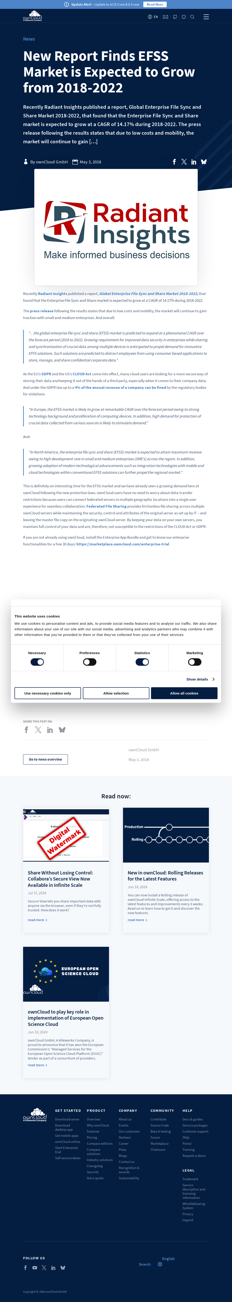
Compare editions (99, 1143)
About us (125, 1119)
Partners (125, 1137)
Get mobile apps (66, 1135)
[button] (168, 1259)
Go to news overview (45, 759)
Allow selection (116, 693)
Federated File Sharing (106, 506)
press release (41, 310)
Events (123, 1125)
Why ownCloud (98, 1125)
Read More (155, 4)
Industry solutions (100, 1160)
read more (36, 920)
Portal (187, 1143)
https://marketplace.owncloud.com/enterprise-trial (122, 544)
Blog (183, 17)
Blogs (123, 1155)
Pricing (92, 1137)
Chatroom (158, 1149)
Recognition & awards (129, 1169)
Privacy (188, 1214)
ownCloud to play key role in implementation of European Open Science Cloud (65, 1017)
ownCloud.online (67, 1141)
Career (123, 1143)
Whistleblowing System (194, 1205)
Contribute (158, 1119)
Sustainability (129, 1178)
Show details (197, 679)
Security (93, 1172)
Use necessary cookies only (47, 693)
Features (93, 1131)
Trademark (190, 1179)
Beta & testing (161, 1131)
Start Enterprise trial (66, 1149)
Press (122, 1149)
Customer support (195, 1131)
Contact (165, 17)
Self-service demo (68, 1158)
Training (189, 1149)
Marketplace (160, 1143)
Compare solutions (93, 1151)
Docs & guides (193, 1119)
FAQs (186, 1137)
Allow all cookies (184, 693)
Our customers (129, 1131)
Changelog (95, 1166)
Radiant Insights (52, 293)
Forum (155, 1137)
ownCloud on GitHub (175, 17)
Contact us (126, 1161)
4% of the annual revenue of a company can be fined (120, 387)
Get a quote (95, 1178)
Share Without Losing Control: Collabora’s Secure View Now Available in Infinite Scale (60, 878)
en (156, 16)
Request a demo (194, 1155)
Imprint (188, 1220)
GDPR (46, 373)
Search (192, 17)
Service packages (195, 1125)
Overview (93, 1119)
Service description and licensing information (194, 1191)
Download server (67, 1119)
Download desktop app (64, 1127)
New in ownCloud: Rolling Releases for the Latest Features (165, 875)
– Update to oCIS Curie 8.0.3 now (105, 4)
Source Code (160, 1125)
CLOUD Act (82, 373)
